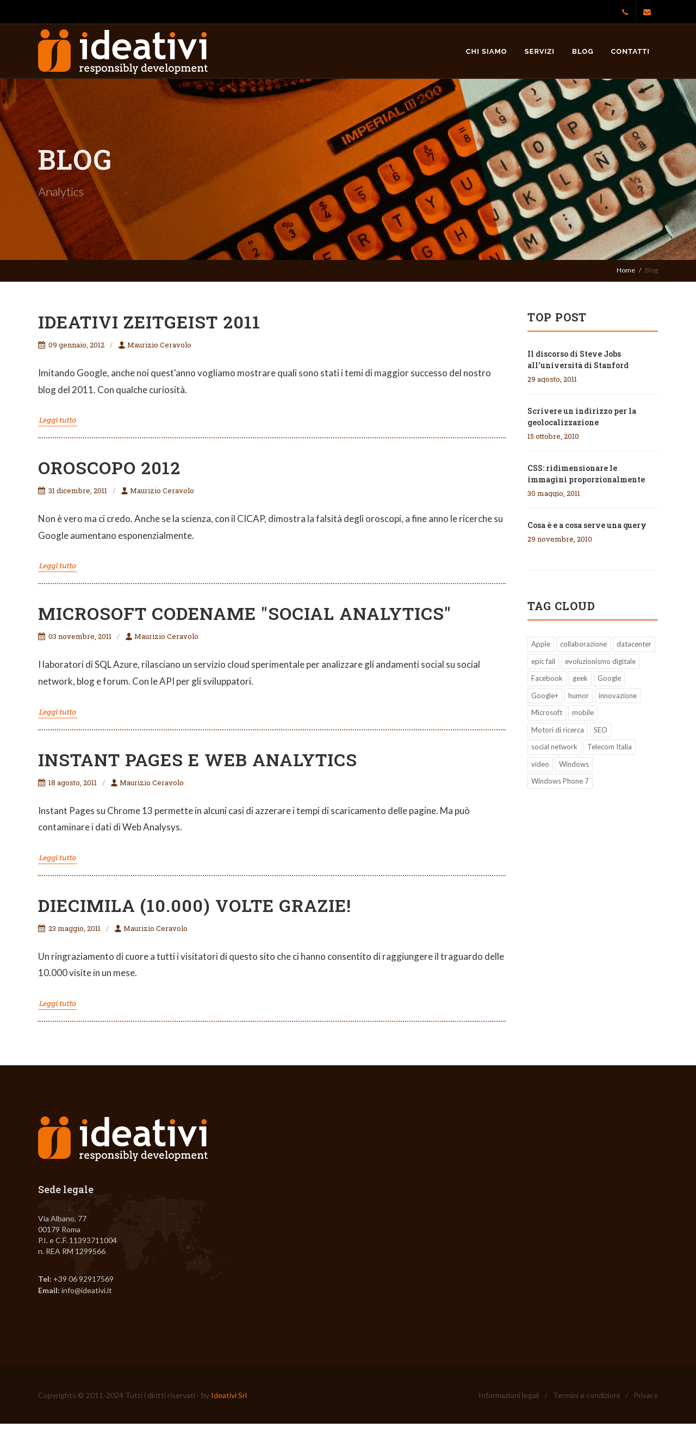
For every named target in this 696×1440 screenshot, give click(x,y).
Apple (540, 644)
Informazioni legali (508, 1395)
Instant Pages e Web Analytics (197, 759)
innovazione (618, 695)
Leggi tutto (57, 420)
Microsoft (546, 712)
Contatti (630, 51)
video (540, 764)
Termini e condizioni (586, 1395)
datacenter (634, 644)
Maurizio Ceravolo (154, 345)
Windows (574, 764)
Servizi (540, 51)
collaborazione (583, 644)
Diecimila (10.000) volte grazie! (194, 905)
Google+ (544, 695)
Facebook (547, 678)
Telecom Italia (609, 746)
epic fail (543, 661)
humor (578, 695)
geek (580, 678)
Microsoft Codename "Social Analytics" (244, 613)
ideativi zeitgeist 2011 (149, 321)
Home (626, 270)
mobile (583, 712)
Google (609, 678)
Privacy (645, 1395)
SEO (600, 729)
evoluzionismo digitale (600, 661)
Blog (582, 51)
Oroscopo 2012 (109, 467)
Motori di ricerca (557, 729)
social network (554, 746)
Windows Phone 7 (560, 781)
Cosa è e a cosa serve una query (587, 525)
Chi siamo (486, 51)
